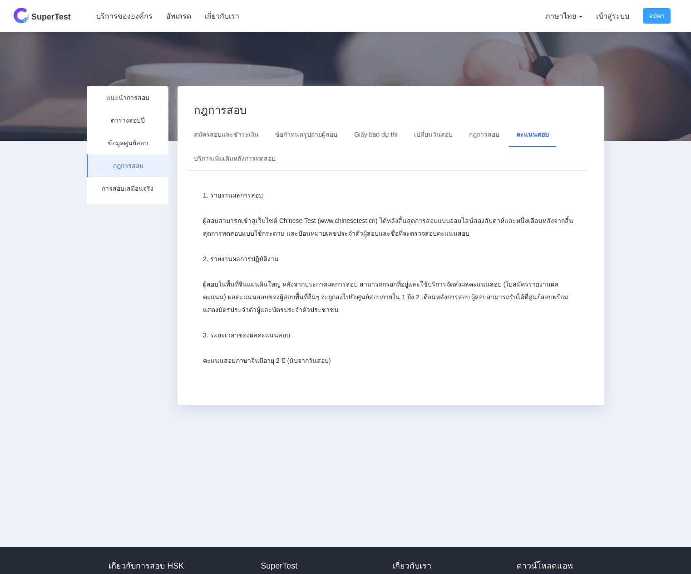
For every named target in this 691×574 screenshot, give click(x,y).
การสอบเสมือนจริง (127, 188)
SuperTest (42, 15)
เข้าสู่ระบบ (612, 16)
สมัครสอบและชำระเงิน (226, 134)
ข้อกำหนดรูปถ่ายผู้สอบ (306, 134)
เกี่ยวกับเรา (222, 16)
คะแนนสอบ (532, 134)
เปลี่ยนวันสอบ (433, 134)
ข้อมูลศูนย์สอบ (128, 143)
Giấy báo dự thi (376, 134)
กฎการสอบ (128, 165)
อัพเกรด (178, 16)
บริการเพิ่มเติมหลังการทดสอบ (235, 158)
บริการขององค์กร (124, 16)
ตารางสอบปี (128, 120)
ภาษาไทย (563, 16)
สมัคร (657, 16)
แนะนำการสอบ (127, 97)
